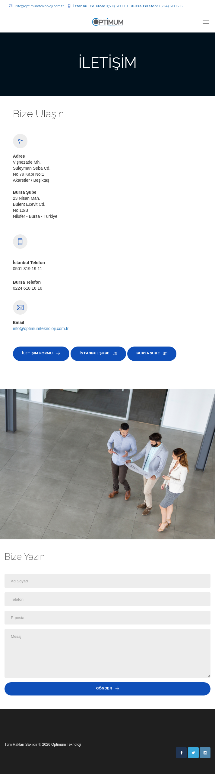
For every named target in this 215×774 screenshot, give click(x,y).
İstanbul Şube (98, 353)
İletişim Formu (41, 353)
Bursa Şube (151, 353)
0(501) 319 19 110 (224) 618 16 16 (125, 6)
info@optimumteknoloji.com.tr (36, 6)
